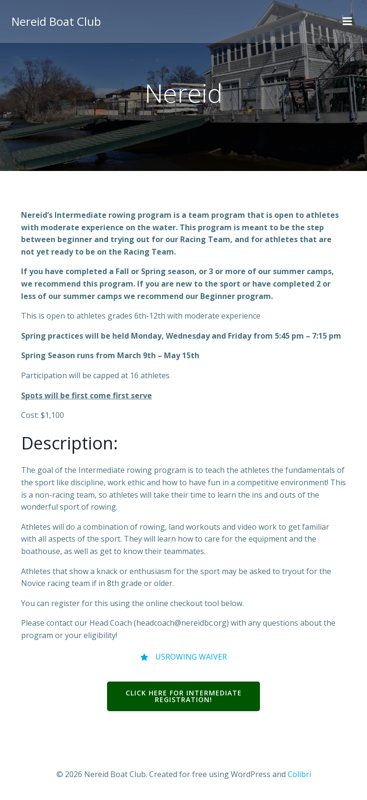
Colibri (299, 774)
